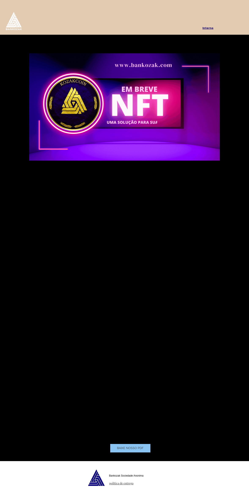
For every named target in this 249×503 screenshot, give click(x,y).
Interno (207, 28)
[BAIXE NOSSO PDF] (130, 448)
